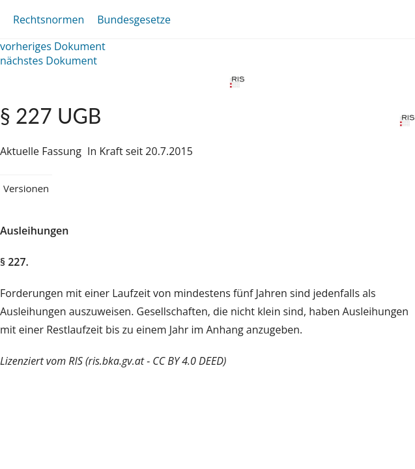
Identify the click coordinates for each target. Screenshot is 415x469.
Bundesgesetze (134, 19)
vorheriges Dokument (53, 46)
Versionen (26, 188)
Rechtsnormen (48, 19)
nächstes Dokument (48, 60)
